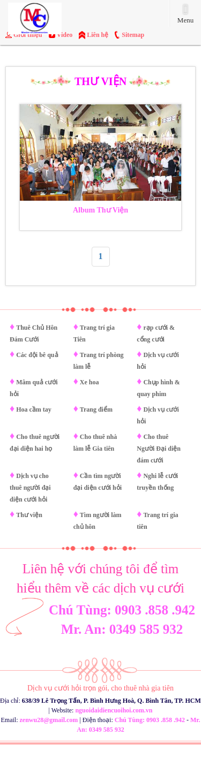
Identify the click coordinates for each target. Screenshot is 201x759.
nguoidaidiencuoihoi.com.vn (113, 710)
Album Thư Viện (100, 210)
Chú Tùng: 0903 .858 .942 (122, 610)
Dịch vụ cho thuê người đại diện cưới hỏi (30, 487)
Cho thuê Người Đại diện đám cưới (159, 448)
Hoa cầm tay (33, 409)
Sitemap (133, 35)
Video (65, 35)
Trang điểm (96, 409)
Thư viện (29, 515)
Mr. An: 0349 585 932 (122, 629)
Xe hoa (89, 382)
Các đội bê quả (37, 355)
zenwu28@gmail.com (49, 720)
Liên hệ (97, 35)
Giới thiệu (27, 35)
